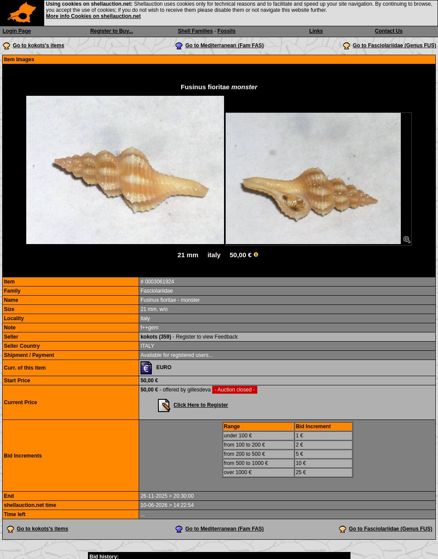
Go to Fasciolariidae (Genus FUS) (394, 45)
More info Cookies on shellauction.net (93, 16)
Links (316, 31)
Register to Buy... (111, 31)
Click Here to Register (201, 405)
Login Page (17, 31)
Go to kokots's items (38, 45)
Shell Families (195, 31)
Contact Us (389, 31)
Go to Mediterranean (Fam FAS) (224, 45)
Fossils (226, 31)
